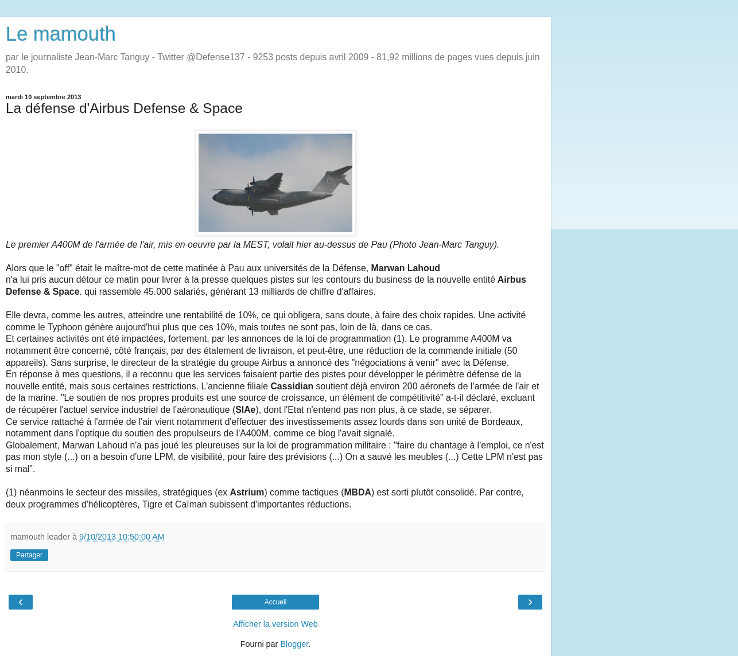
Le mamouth (61, 34)
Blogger (294, 644)
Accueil (276, 602)
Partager (29, 555)
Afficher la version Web (275, 623)
